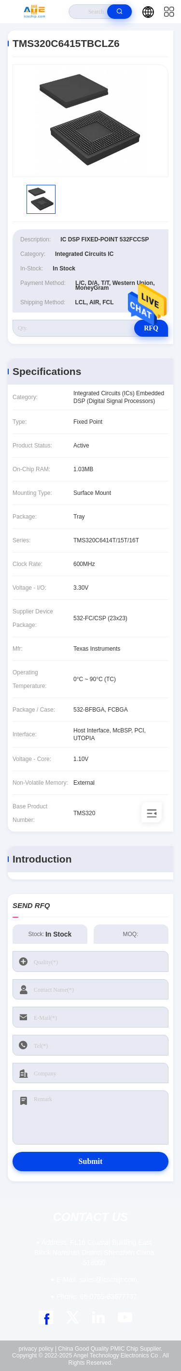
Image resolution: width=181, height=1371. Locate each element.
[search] (119, 11)
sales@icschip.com (96, 1279)
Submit (91, 1161)
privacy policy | (37, 1348)
